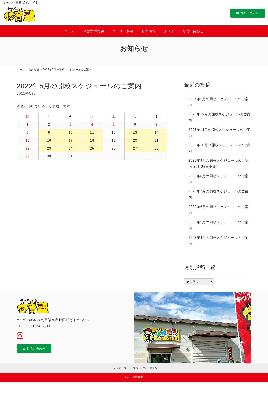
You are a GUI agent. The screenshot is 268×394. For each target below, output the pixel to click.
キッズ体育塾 (135, 377)
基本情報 (149, 31)
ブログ (169, 31)
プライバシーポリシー (146, 368)
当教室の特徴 (93, 31)
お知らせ (33, 69)
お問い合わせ (247, 13)
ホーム (69, 31)
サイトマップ (118, 368)
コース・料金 (123, 31)
